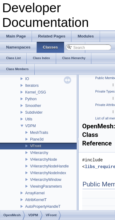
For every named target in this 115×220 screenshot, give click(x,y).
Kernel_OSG (35, 92)
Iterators (32, 85)
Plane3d (37, 139)
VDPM (30, 126)
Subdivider (34, 112)
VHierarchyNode (43, 159)
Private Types (105, 92)
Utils (28, 119)
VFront (35, 146)
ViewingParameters (46, 186)
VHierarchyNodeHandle (49, 166)
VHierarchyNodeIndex (48, 173)
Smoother (33, 106)
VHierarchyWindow (45, 180)
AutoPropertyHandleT (42, 206)
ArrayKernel (34, 193)
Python (30, 99)
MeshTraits (39, 132)
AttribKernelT (36, 200)
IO (27, 79)
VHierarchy (39, 153)
